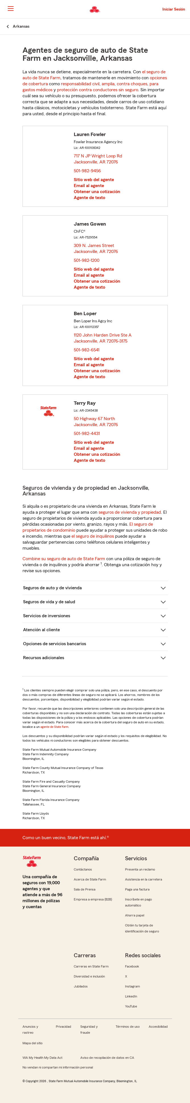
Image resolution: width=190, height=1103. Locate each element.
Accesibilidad (158, 1026)
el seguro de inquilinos (92, 536)
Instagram (132, 986)
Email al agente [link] (89, 185)
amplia (108, 84)
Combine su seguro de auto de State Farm (64, 558)
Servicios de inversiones (46, 616)
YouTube (131, 1006)
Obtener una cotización (97, 191)
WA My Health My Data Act (42, 1057)
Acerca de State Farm (90, 879)
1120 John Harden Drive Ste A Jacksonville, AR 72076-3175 (103, 338)
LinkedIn (131, 996)
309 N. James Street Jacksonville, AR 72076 (96, 248)
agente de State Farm (54, 726)
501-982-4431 (87, 433)
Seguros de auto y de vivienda (52, 588)
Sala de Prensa (84, 889)
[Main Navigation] (10, 8)
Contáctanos (83, 869)
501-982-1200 (86, 260)
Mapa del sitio (32, 1043)
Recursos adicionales (43, 657)
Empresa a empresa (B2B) (93, 899)
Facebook (132, 966)
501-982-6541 (86, 350)
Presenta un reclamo (140, 869)
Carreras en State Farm (91, 966)
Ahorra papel (134, 915)
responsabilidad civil (80, 84)
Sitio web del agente (94, 179)
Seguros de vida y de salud (49, 602)
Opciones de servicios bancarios (54, 643)
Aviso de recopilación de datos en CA (107, 1057)
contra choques (132, 84)
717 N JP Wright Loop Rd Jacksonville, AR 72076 (98, 159)
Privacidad (63, 1026)
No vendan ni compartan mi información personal (58, 1067)
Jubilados (81, 986)
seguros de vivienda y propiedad (130, 512)
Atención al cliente (41, 630)
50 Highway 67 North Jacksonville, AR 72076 (96, 421)
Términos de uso (128, 1026)
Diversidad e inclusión (89, 976)
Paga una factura (137, 889)
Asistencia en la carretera (143, 879)
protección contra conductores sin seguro (97, 90)
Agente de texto (89, 197)
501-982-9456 (87, 171)
